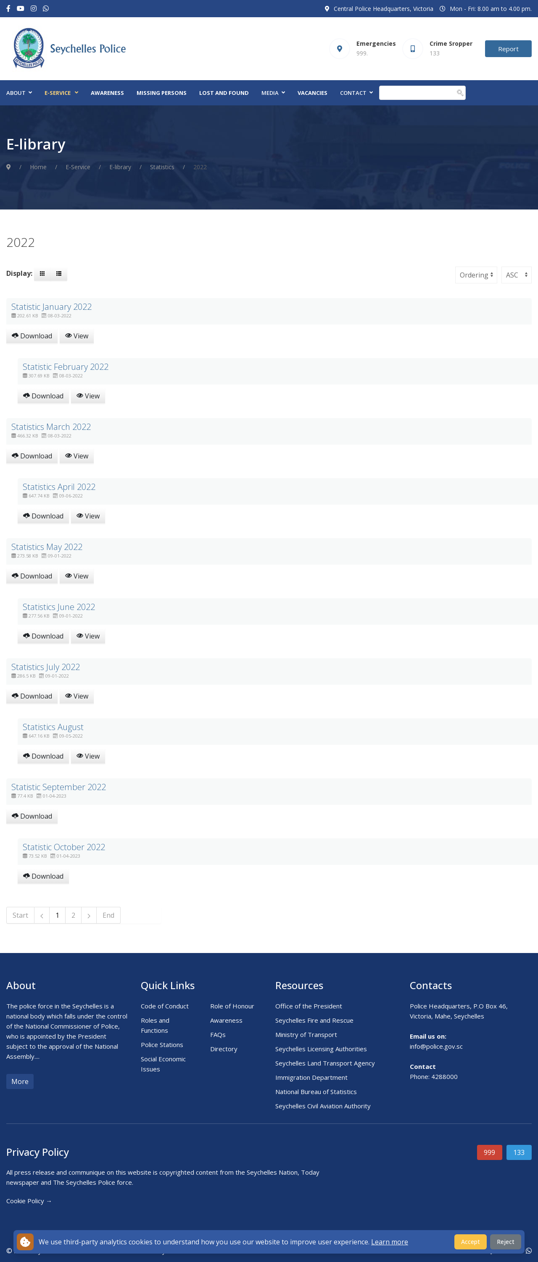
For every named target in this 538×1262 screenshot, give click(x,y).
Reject (505, 1242)
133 (519, 1152)
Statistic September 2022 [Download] (58, 787)
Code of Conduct (165, 1006)
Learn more (389, 1241)
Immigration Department (311, 1077)
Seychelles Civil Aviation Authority (323, 1106)
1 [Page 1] (57, 915)
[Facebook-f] (8, 9)
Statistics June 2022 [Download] (59, 607)
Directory (223, 1049)
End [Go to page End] (108, 915)
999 (489, 1152)
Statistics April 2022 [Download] (59, 486)
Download (32, 335)
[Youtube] (20, 9)
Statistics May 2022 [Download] (46, 546)
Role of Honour (232, 1006)
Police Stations (162, 1044)
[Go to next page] (89, 915)
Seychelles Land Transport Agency (325, 1063)
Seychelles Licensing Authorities (321, 1049)
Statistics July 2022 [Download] (45, 667)
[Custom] (46, 9)
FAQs (218, 1034)
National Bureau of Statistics (316, 1091)
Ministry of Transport (306, 1034)
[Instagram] (34, 9)
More (20, 1081)
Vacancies (312, 93)
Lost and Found (224, 93)
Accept (470, 1242)
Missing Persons (162, 93)
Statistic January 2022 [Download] (51, 306)
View (76, 335)
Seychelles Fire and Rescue (314, 1020)
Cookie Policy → (29, 1201)
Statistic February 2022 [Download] (65, 366)
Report (508, 49)
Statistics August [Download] (53, 727)
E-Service (58, 93)
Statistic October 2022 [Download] (64, 847)
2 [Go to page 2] (73, 915)
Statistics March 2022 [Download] (51, 426)
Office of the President (308, 1006)
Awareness (107, 93)
